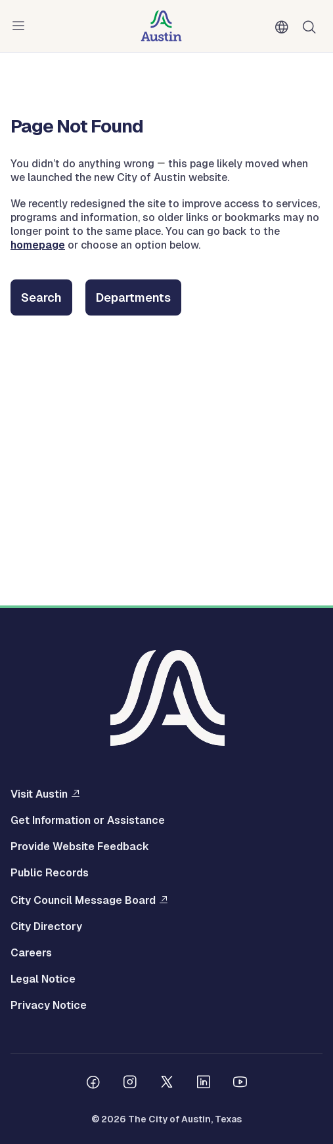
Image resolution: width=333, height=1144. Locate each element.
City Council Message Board (83, 900)
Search (41, 297)
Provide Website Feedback (80, 847)
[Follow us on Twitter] (167, 1083)
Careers (31, 953)
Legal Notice (43, 979)
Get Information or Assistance (88, 820)
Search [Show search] (311, 25)
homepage (38, 245)
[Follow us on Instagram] (130, 1083)
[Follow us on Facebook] (93, 1083)
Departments (133, 297)
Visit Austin (39, 794)
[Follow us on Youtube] (240, 1083)
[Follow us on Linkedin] (203, 1083)
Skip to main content (52, 0)
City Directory (46, 927)
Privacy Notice (49, 1005)
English (284, 27)
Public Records (50, 873)
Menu (21, 26)
